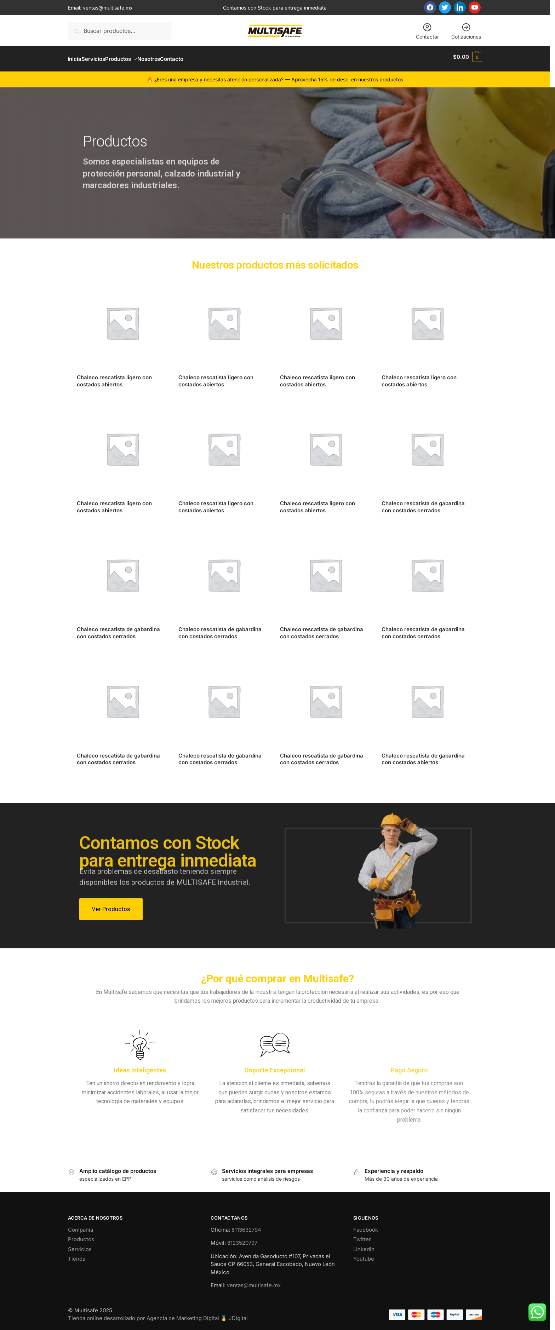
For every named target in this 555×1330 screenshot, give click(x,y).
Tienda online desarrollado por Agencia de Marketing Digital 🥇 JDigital (158, 1314)
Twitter (362, 1235)
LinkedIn (363, 1245)
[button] (467, 57)
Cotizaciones (466, 31)
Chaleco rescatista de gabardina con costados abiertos (423, 755)
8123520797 (242, 1239)
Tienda (76, 1254)
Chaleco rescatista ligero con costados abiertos (114, 377)
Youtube (363, 1254)
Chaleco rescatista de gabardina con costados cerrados (423, 503)
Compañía (80, 1225)
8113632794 (246, 1225)
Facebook (365, 1225)
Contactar (427, 31)
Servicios (80, 1245)
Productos (81, 1235)
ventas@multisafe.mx (108, 8)
